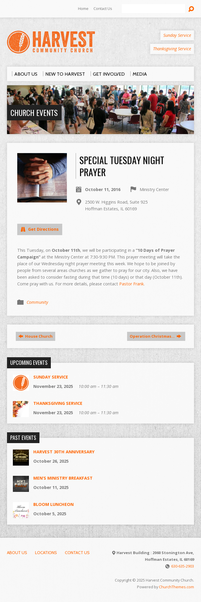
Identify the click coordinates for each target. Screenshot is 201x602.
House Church (35, 336)
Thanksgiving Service (57, 403)
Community (37, 302)
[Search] (153, 8)
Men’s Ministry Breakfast (63, 478)
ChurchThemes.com (176, 586)
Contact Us (102, 8)
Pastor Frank (131, 284)
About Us (17, 552)
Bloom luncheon (53, 504)
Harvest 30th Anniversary (64, 451)
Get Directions (40, 229)
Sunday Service (50, 377)
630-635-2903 (182, 566)
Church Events (34, 112)
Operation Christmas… (155, 336)
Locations (46, 552)
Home (83, 8)
